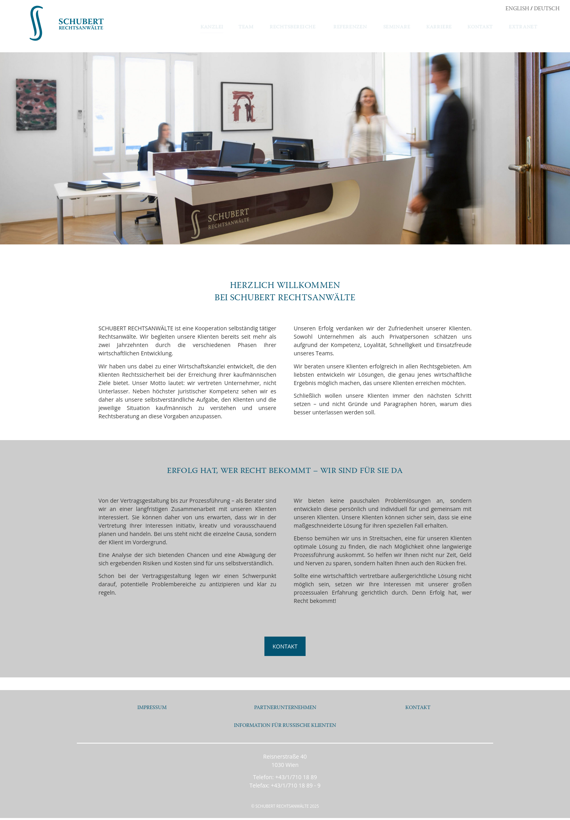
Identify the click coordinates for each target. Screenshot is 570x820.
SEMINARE (397, 27)
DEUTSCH (547, 9)
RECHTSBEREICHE (293, 27)
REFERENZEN (350, 27)
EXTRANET (523, 27)
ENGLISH (517, 9)
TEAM (246, 27)
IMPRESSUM (152, 708)
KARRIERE (439, 27)
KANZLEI (212, 27)
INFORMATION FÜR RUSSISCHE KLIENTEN (285, 727)
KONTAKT (480, 27)
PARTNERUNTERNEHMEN (285, 708)
